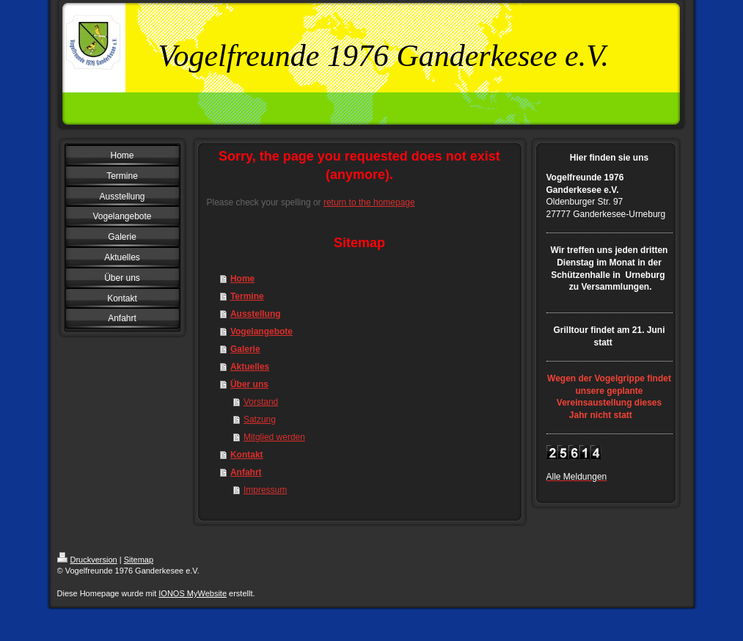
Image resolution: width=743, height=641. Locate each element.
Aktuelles (249, 367)
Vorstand (261, 402)
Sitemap (138, 559)
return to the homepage (369, 202)
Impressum (265, 490)
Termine (247, 296)
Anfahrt (246, 472)
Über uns (249, 384)
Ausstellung (255, 314)
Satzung (260, 419)
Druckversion (87, 559)
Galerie (245, 349)
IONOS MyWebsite (192, 593)
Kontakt (246, 455)
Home (242, 279)
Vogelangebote (261, 331)
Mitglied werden (274, 437)
